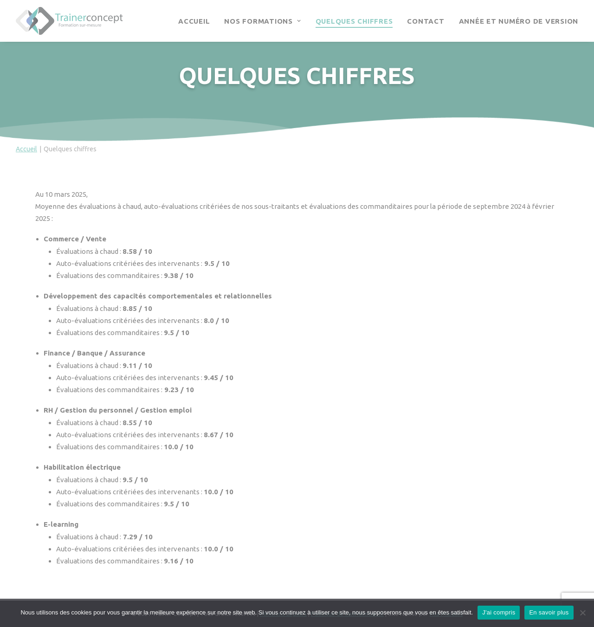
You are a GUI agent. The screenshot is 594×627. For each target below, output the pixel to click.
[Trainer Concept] (69, 21)
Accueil (194, 21)
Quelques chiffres (354, 21)
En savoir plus (548, 612)
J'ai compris (498, 612)
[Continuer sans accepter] (582, 612)
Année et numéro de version (519, 21)
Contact (425, 21)
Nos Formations (262, 21)
